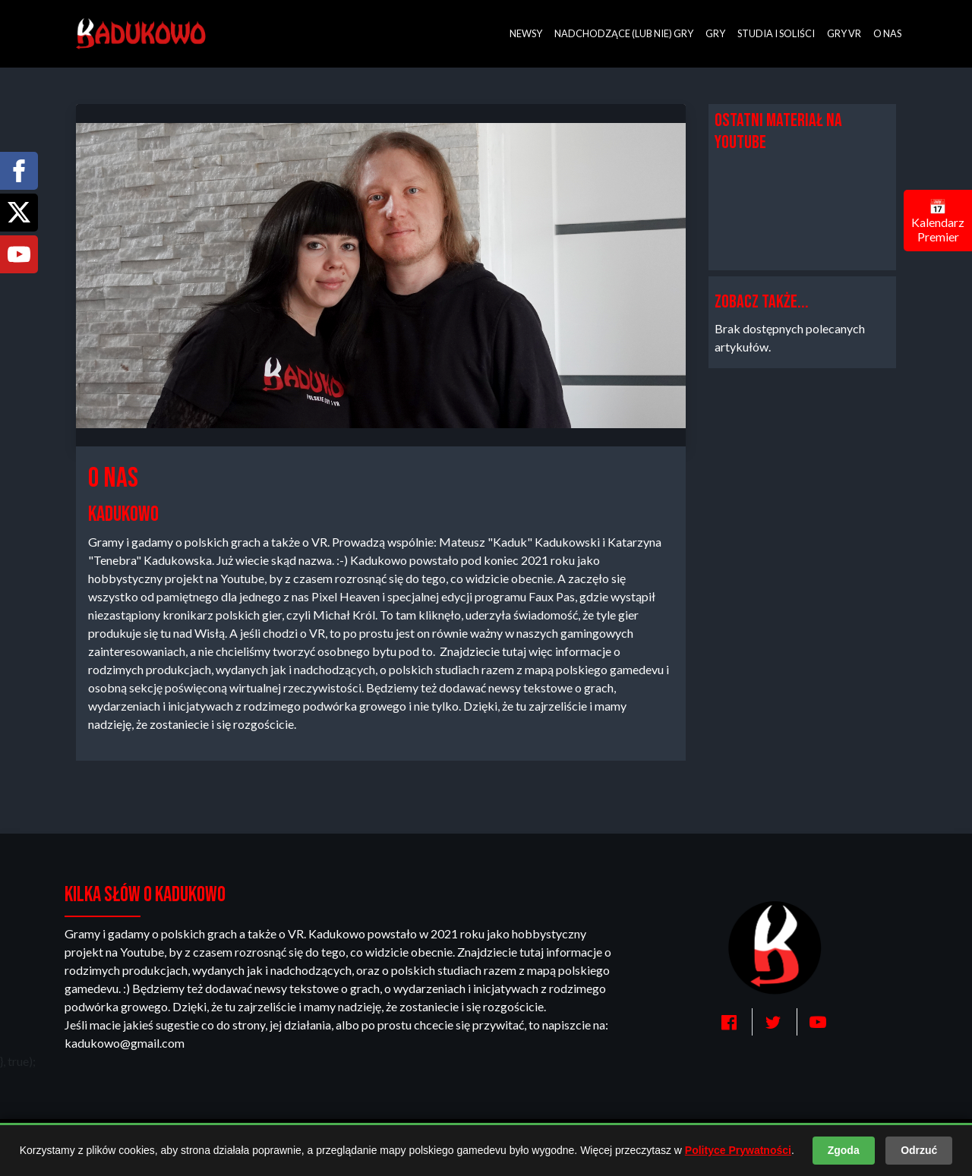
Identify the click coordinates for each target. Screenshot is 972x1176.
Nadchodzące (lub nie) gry (623, 33)
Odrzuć (919, 1150)
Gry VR (844, 33)
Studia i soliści (776, 33)
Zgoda (844, 1150)
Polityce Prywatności (738, 1150)
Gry (715, 33)
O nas (887, 33)
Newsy (526, 33)
